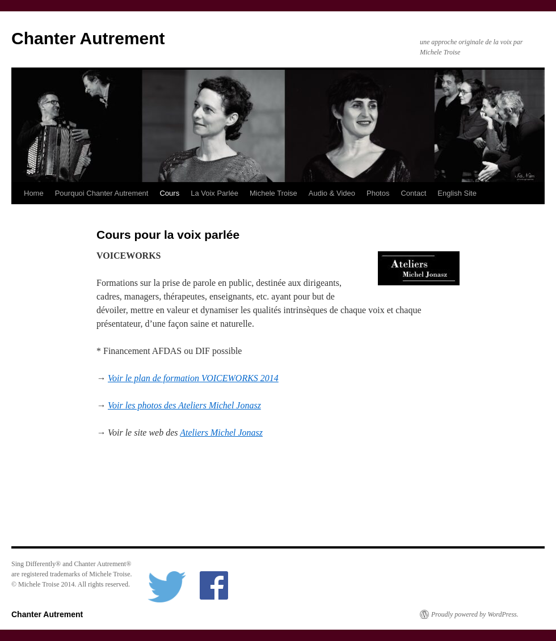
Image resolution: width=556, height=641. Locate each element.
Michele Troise (273, 193)
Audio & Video (332, 193)
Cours (169, 193)
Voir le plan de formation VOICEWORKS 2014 (193, 378)
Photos (378, 193)
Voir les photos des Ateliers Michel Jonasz (184, 405)
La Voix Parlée (214, 193)
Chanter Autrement (88, 38)
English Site (457, 193)
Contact (413, 193)
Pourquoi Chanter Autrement (102, 193)
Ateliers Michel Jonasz (221, 432)
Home (34, 193)
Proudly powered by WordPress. (475, 614)
